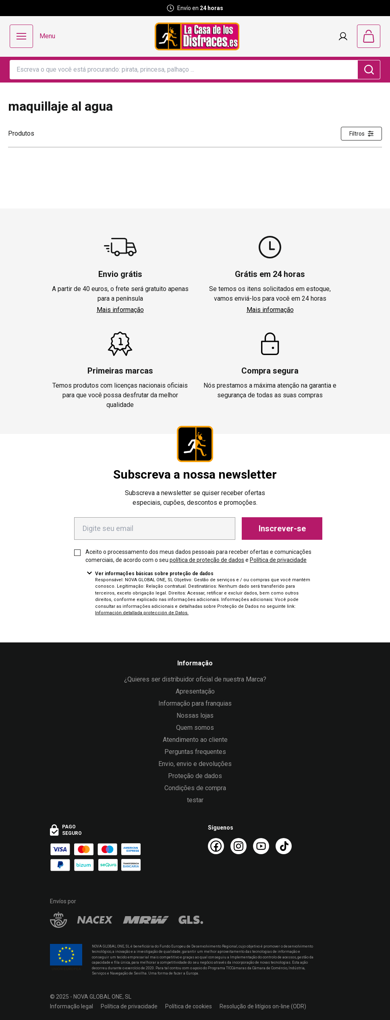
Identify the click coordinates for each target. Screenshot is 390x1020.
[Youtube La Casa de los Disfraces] (261, 846)
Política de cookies (188, 1006)
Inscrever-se (282, 528)
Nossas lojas (195, 715)
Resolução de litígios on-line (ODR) (263, 1006)
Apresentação (195, 691)
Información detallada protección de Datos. (142, 612)
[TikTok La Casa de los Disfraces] (284, 846)
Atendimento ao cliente (195, 739)
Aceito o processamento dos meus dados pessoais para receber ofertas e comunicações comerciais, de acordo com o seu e (198, 556)
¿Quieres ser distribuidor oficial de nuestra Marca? (195, 679)
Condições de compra (195, 788)
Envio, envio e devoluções (195, 764)
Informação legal (71, 1006)
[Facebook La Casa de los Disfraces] (216, 846)
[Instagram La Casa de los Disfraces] (238, 846)
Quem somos (195, 727)
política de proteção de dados (207, 560)
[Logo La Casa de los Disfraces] (197, 36)
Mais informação (120, 310)
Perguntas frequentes (195, 752)
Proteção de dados (195, 776)
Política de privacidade (278, 560)
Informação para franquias (195, 703)
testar (195, 800)
